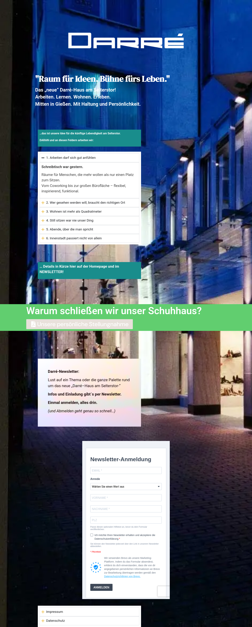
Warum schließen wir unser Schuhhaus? (114, 311)
